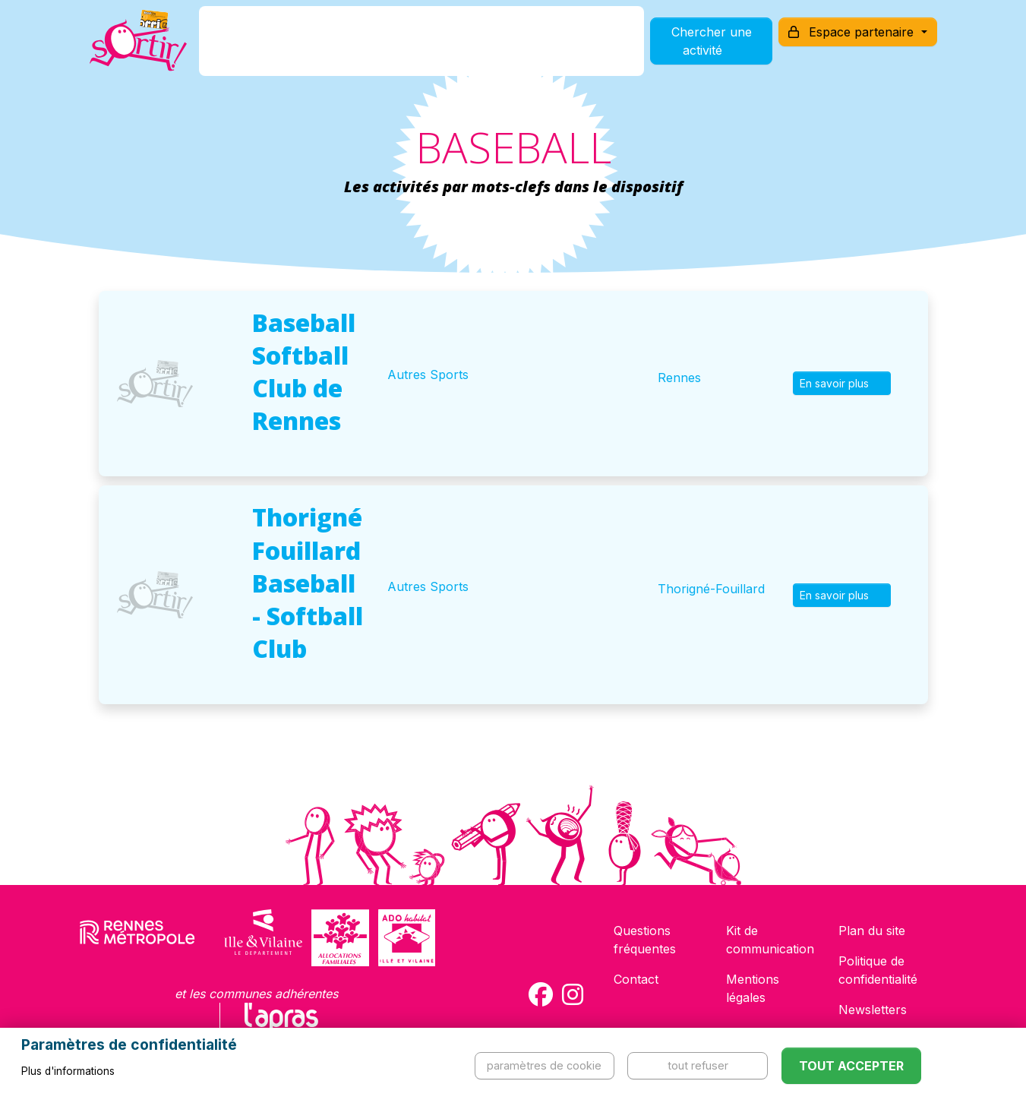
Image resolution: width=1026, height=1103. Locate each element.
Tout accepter (851, 1065)
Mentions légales (752, 988)
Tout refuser (698, 1065)
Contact (636, 979)
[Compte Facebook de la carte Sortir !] (541, 994)
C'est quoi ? (271, 48)
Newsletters (872, 1009)
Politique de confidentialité (877, 970)
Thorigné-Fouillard (711, 588)
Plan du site (871, 930)
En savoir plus (842, 383)
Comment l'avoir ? (386, 48)
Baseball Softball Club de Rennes (303, 372)
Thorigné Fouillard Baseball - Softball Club (307, 583)
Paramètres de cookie (544, 1065)
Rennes (679, 377)
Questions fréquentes (645, 939)
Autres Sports (428, 374)
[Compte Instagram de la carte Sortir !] (572, 994)
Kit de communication (770, 939)
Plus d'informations (68, 1071)
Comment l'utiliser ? (529, 48)
